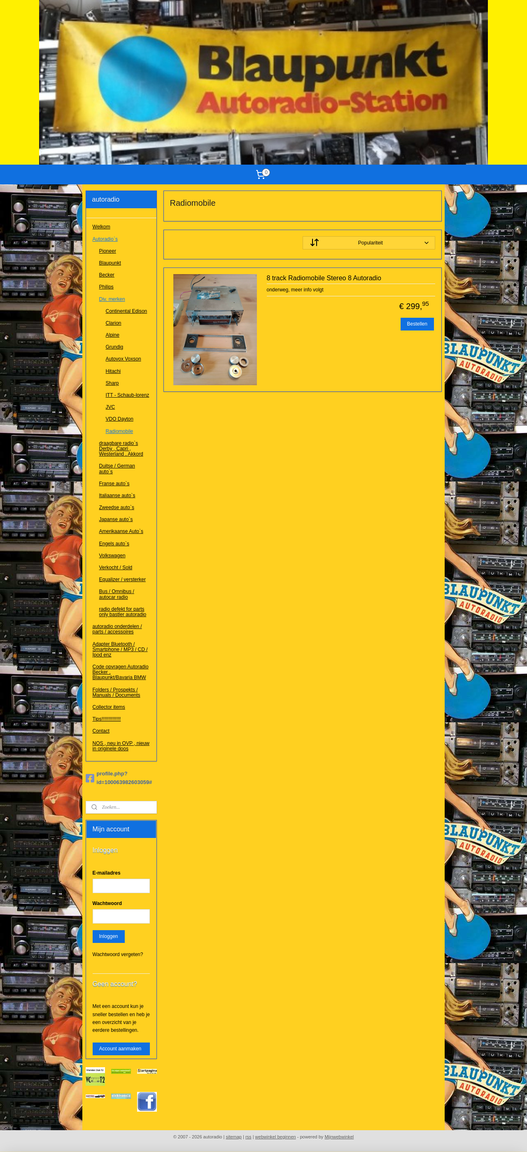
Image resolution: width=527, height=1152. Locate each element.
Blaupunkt (110, 263)
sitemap (234, 1136)
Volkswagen (112, 556)
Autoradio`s (105, 239)
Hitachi (113, 371)
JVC (110, 407)
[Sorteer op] (368, 243)
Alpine (112, 335)
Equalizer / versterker (122, 579)
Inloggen (108, 936)
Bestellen (417, 324)
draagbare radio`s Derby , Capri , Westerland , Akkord (121, 448)
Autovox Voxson (123, 359)
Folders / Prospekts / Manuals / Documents (116, 692)
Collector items (109, 707)
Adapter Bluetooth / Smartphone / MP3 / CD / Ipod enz (120, 649)
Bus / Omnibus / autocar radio (116, 594)
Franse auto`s (114, 483)
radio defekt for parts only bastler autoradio (123, 611)
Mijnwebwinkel (339, 1136)
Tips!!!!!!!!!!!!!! (107, 719)
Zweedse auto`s (116, 507)
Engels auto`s (114, 544)
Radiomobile (119, 431)
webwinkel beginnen (275, 1136)
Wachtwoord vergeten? (118, 954)
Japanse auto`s (116, 519)
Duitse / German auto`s (117, 468)
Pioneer (107, 251)
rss (248, 1136)
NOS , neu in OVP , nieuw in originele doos (121, 746)
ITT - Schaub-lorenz (127, 395)
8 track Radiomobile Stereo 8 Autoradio (323, 278)
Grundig (115, 347)
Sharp (112, 383)
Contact (101, 731)
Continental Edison (126, 311)
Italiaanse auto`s (117, 495)
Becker (106, 275)
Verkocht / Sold (116, 567)
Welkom (101, 227)
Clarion (113, 323)
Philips (106, 287)
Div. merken (112, 299)
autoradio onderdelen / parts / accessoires (117, 629)
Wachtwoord (107, 903)
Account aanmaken (120, 1049)
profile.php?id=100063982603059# (119, 777)
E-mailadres (107, 873)
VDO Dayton (119, 419)
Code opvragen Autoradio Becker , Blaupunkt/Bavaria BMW (121, 672)
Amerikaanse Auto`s (121, 531)
